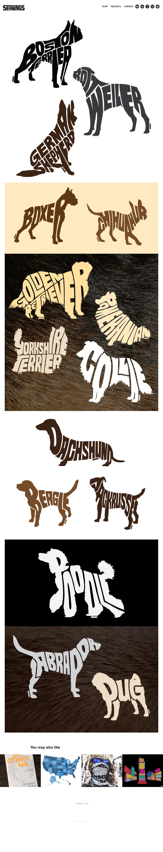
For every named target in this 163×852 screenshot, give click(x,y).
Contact (128, 6)
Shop (105, 6)
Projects (116, 6)
